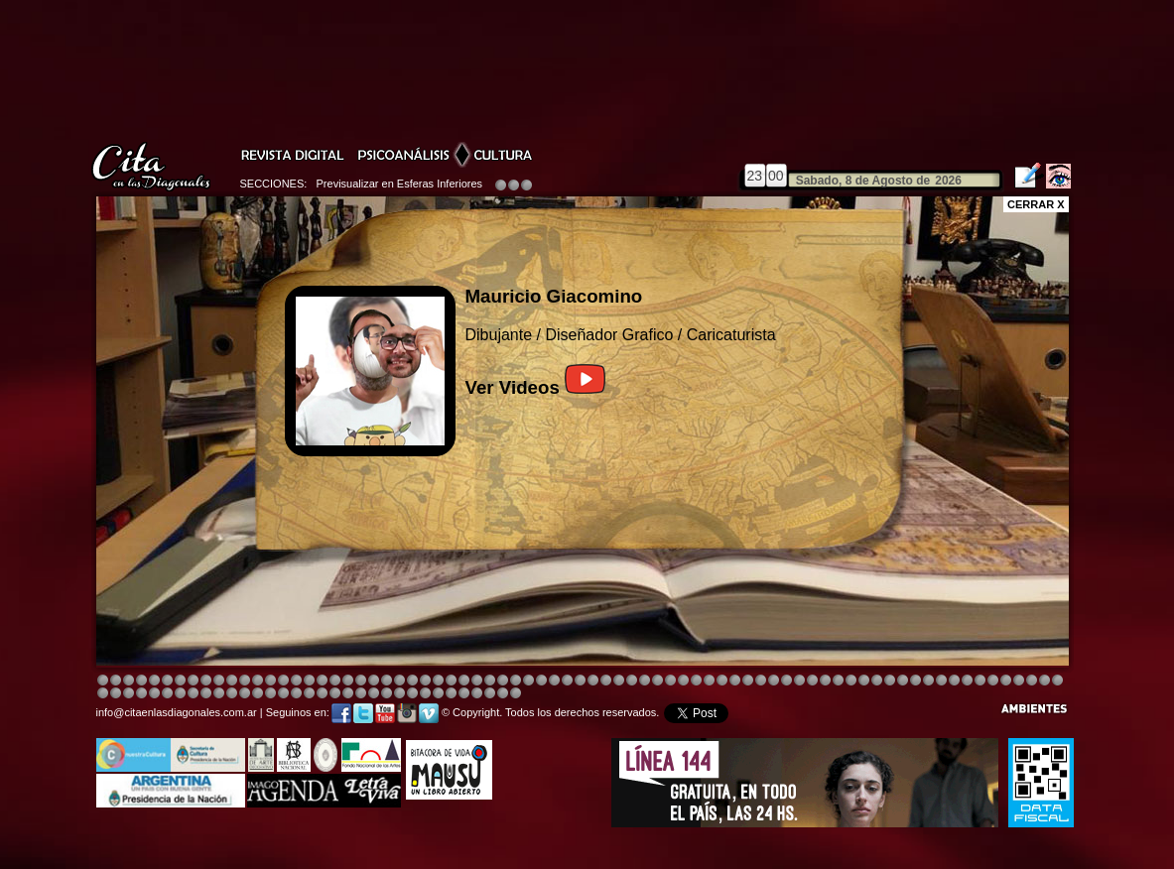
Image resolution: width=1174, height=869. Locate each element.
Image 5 (799, 681)
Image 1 (102, 681)
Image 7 (941, 681)
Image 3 (128, 681)
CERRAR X (1035, 204)
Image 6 (928, 681)
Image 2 (115, 681)
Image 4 (141, 681)
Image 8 (580, 681)
